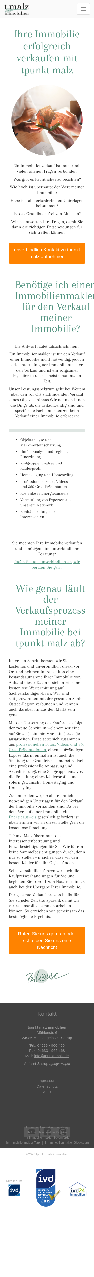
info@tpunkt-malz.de (51, 1056)
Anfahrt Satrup (36, 1063)
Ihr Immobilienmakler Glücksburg (67, 1142)
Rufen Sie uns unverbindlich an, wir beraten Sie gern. (47, 564)
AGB (47, 1092)
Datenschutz (47, 1086)
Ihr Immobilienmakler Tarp (22, 1142)
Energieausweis (22, 816)
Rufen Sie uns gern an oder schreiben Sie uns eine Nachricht (47, 940)
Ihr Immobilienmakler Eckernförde (47, 1137)
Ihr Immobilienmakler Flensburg (47, 1127)
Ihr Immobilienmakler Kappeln (47, 1132)
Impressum (47, 1080)
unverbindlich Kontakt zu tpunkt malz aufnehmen (47, 253)
